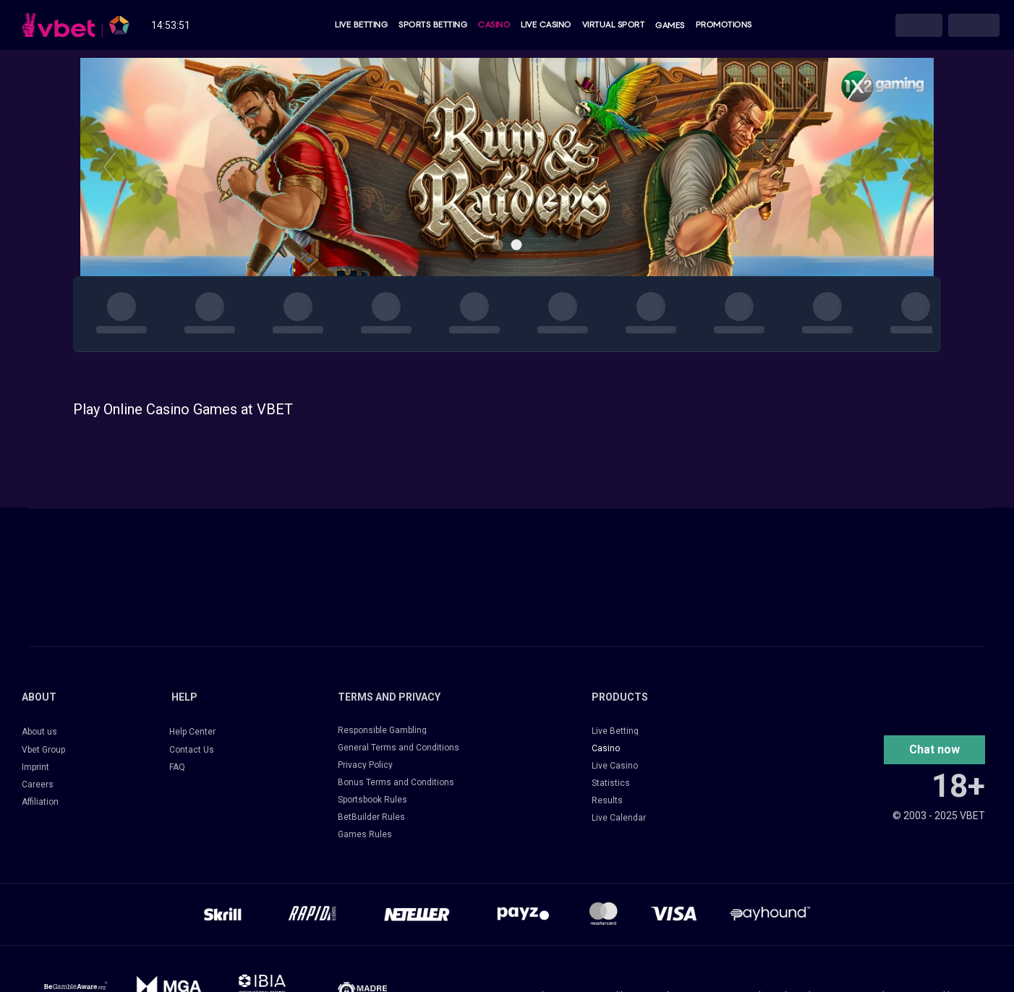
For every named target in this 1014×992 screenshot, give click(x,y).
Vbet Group (43, 749)
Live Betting (361, 25)
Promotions (724, 25)
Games (670, 25)
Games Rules (365, 834)
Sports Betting (433, 25)
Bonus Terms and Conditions (396, 782)
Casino (494, 25)
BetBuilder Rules (371, 817)
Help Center (192, 732)
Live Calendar (619, 817)
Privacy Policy (365, 765)
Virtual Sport (613, 25)
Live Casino (546, 25)
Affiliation (40, 802)
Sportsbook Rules (372, 799)
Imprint (35, 767)
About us (39, 732)
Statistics (611, 783)
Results (607, 800)
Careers (38, 784)
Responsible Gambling (382, 730)
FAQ (177, 767)
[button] (934, 749)
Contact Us (191, 749)
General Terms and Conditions (398, 747)
